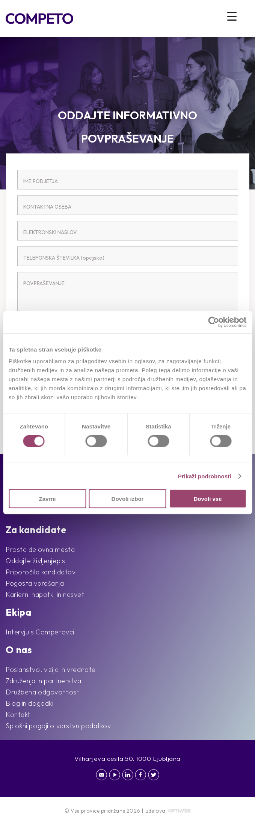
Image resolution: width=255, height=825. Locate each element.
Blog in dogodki (29, 703)
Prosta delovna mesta (40, 549)
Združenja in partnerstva (43, 680)
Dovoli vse (207, 499)
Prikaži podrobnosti (204, 476)
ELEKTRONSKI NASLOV (50, 232)
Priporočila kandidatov (40, 572)
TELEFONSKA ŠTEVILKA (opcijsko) (63, 257)
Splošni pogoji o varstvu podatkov (58, 725)
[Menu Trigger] (232, 16)
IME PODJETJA (40, 181)
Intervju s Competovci (40, 632)
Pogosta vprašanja (35, 583)
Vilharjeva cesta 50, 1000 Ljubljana (127, 758)
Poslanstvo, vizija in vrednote (51, 669)
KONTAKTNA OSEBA (47, 206)
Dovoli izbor (128, 499)
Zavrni (47, 499)
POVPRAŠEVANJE (44, 283)
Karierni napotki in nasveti (46, 594)
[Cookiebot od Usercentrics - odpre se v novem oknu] (213, 322)
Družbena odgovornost (42, 692)
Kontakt (18, 714)
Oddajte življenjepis (35, 560)
